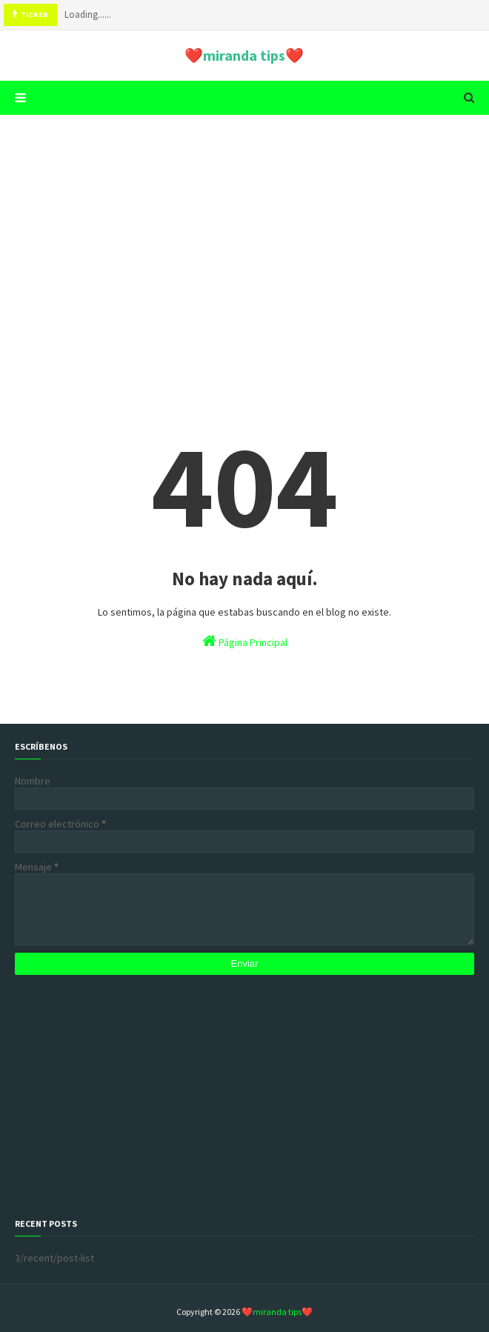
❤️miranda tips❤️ (244, 55)
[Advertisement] (244, 240)
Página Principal (244, 641)
